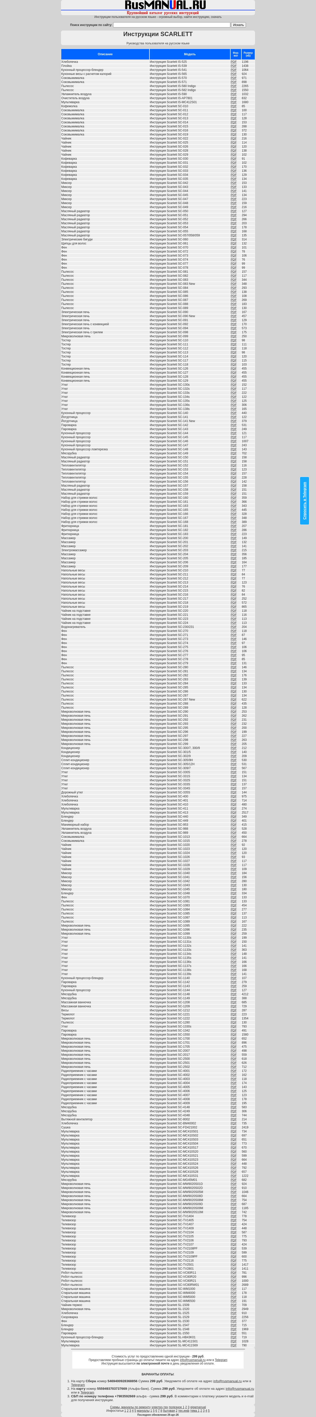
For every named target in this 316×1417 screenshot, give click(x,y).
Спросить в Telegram (305, 500)
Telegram (221, 1360)
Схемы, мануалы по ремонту (130, 1407)
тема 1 (195, 1410)
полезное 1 (176, 1407)
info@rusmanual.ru (193, 1360)
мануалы (143, 1410)
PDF (234, 62)
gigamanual (198, 1407)
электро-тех (159, 1407)
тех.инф (183, 1410)
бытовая (169, 1410)
